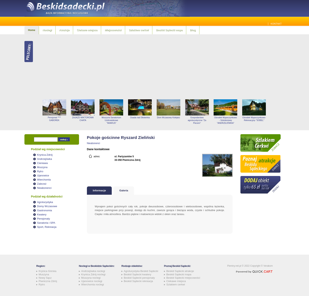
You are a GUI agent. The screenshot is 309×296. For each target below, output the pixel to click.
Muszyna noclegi (91, 277)
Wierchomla (44, 179)
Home (31, 30)
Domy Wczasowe (47, 206)
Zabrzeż (42, 183)
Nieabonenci (44, 187)
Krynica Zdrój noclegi (93, 274)
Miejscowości (113, 30)
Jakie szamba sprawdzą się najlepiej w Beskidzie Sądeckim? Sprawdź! (220, 23)
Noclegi (47, 30)
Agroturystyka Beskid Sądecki (141, 271)
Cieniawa (42, 163)
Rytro (40, 171)
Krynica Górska (47, 271)
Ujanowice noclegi (91, 281)
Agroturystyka (45, 202)
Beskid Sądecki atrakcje (180, 271)
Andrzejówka (44, 158)
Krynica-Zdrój (44, 154)
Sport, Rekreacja (46, 226)
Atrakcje (64, 30)
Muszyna (42, 167)
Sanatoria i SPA (46, 222)
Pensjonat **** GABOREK (54, 118)
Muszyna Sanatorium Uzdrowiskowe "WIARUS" (111, 120)
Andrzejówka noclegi (93, 271)
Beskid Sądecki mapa (169, 30)
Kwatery (42, 214)
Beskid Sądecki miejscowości (183, 277)
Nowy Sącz (45, 277)
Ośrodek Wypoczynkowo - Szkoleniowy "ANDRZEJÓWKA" (225, 120)
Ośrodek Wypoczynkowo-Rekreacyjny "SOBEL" (254, 118)
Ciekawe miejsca (87, 30)
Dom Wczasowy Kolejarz (168, 117)
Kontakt (276, 23)
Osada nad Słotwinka (140, 117)
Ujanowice (43, 175)
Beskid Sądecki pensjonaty (139, 277)
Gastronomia (44, 210)
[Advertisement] (162, 66)
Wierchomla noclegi (92, 284)
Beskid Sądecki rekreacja (138, 281)
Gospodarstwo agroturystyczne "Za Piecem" (197, 120)
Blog (192, 30)
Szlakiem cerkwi (139, 30)
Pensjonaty (43, 218)
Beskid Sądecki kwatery (137, 274)
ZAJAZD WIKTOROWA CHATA (83, 118)
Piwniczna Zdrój (48, 281)
